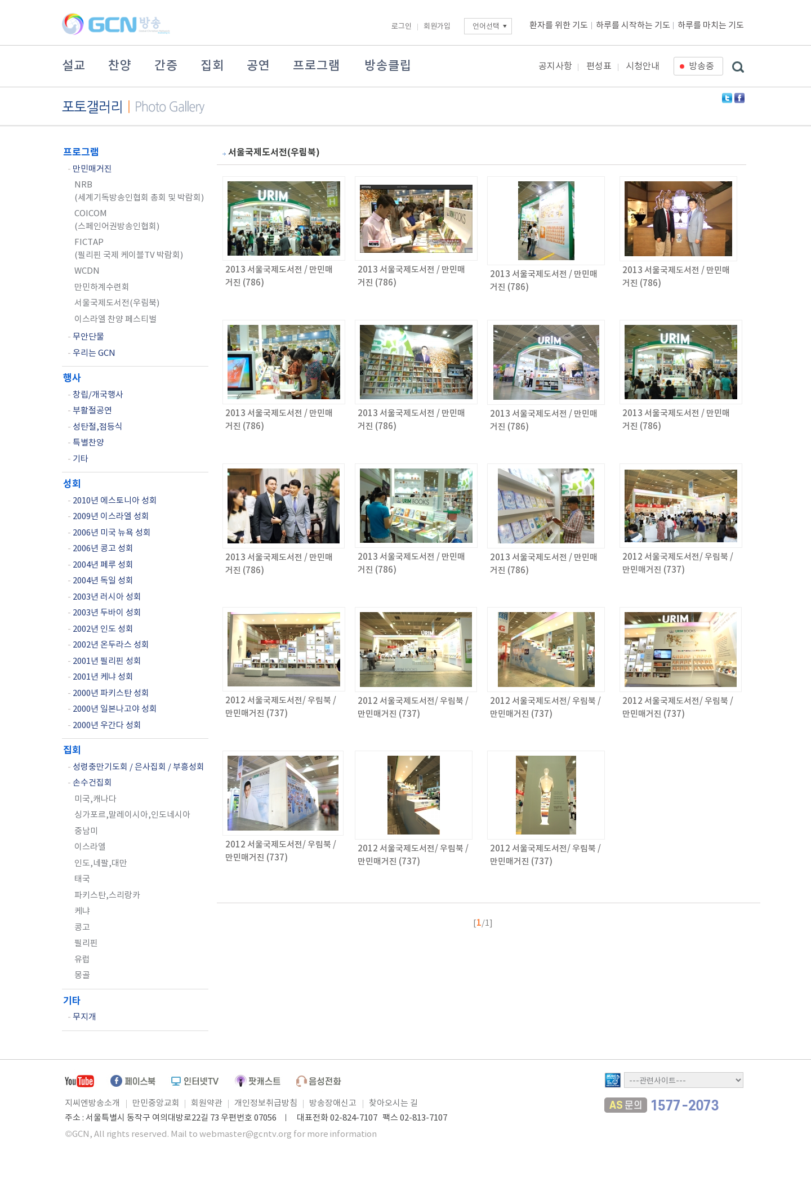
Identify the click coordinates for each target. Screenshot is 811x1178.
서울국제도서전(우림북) (116, 303)
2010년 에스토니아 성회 (115, 501)
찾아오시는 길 (393, 1103)
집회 (212, 66)
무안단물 (88, 337)
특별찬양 (88, 443)
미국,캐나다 (95, 799)
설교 (74, 66)
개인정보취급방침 (265, 1103)
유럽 (82, 960)
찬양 (120, 66)
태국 (82, 879)
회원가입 (437, 27)
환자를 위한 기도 (558, 25)
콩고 (82, 927)
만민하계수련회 (102, 287)
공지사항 (555, 66)
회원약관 (206, 1103)
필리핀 (86, 943)
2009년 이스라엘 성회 (111, 516)
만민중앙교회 (156, 1103)
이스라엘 (90, 847)
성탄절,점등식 (98, 427)
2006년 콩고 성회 (103, 549)
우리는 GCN (94, 353)
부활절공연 (92, 411)
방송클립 (388, 66)
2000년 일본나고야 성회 (115, 709)
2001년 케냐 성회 (103, 677)
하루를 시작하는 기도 (633, 25)
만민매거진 (92, 169)
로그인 (401, 27)
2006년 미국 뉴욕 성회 (112, 533)
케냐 (82, 911)
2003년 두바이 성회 (107, 613)
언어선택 (486, 27)
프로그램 (316, 66)
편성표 (599, 66)
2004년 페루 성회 (103, 565)
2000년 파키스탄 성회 (111, 693)
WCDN (87, 271)
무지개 (84, 1017)
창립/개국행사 (98, 395)
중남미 (86, 831)
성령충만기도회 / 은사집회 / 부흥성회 (138, 767)
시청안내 (643, 66)
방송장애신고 (333, 1103)
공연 (258, 66)
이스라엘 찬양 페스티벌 (115, 319)
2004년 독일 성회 (103, 581)
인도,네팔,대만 (100, 863)
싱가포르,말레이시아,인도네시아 (132, 815)
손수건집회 (92, 783)
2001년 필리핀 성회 (107, 661)
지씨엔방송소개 (92, 1103)
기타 (80, 459)
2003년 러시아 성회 (107, 597)
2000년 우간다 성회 (107, 725)
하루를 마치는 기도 (711, 25)
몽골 (82, 975)
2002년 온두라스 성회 (111, 645)
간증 (166, 66)
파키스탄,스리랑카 (107, 895)
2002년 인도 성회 (103, 629)
